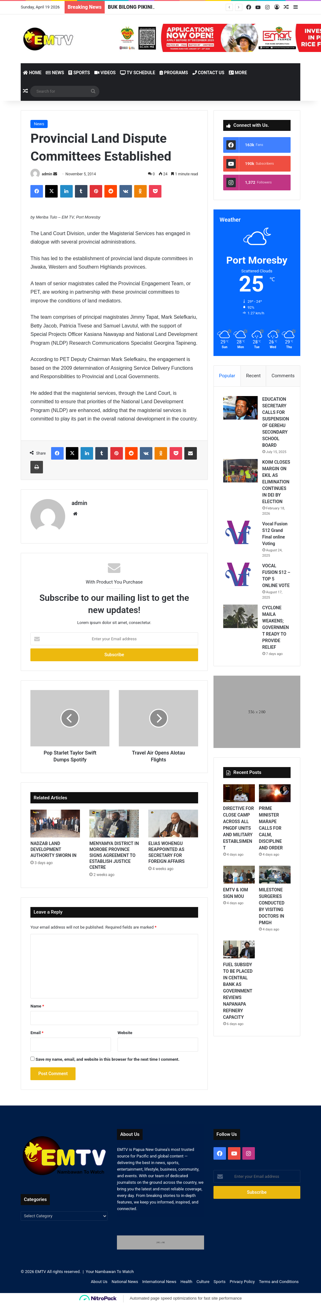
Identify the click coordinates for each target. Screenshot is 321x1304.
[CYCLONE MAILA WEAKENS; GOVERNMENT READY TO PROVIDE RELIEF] (240, 616)
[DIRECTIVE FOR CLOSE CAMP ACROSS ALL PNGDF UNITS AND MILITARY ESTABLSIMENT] (239, 793)
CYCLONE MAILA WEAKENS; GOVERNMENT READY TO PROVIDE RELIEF (275, 627)
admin (47, 174)
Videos (105, 72)
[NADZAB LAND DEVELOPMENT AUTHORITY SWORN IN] (55, 824)
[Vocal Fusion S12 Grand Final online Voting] (240, 532)
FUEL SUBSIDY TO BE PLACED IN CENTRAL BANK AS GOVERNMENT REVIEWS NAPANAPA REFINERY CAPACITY (238, 991)
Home (32, 72)
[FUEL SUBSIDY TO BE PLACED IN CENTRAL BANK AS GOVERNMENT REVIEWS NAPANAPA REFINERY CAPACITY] (239, 949)
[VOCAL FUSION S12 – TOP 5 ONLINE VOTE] (240, 574)
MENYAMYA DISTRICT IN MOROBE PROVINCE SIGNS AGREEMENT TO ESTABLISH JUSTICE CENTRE (114, 855)
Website (125, 1032)
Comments (283, 376)
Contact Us (208, 72)
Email (37, 1032)
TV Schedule (137, 72)
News (55, 72)
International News (159, 1281)
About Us (99, 1281)
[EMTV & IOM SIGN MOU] (239, 875)
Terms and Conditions (279, 1281)
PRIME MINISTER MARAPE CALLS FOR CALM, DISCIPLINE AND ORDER (271, 828)
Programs (174, 72)
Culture (203, 1281)
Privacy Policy (242, 1281)
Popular (227, 376)
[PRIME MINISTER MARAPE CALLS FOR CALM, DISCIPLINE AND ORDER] (275, 793)
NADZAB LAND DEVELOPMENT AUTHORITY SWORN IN (53, 849)
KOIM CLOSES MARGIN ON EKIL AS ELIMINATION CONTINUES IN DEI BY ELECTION (276, 482)
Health (186, 1281)
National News (125, 1281)
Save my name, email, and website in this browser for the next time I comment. (107, 1059)
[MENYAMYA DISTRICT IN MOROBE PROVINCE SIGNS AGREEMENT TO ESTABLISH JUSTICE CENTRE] (114, 824)
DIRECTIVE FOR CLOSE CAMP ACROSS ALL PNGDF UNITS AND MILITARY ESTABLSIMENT (238, 828)
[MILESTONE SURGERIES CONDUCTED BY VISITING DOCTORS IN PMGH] (275, 875)
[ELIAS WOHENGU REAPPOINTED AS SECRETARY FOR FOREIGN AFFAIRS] (173, 824)
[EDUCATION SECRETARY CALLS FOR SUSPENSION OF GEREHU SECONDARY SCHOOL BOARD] (240, 408)
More (238, 72)
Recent (253, 376)
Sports (79, 72)
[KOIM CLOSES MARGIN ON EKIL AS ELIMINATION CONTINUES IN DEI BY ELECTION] (240, 470)
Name (37, 1006)
